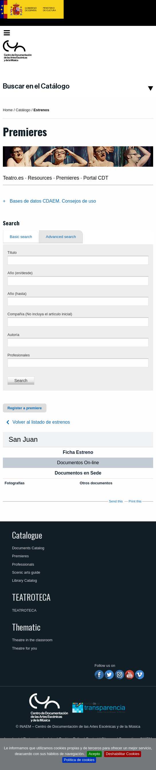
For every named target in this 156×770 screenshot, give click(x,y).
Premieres (20, 556)
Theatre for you (24, 648)
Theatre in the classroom (32, 640)
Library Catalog (24, 580)
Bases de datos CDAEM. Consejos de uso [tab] (53, 201)
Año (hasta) (16, 293)
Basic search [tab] (21, 237)
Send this (116, 501)
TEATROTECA (31, 597)
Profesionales (18, 355)
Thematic (26, 627)
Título (12, 252)
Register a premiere (24, 408)
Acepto (94, 754)
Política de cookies (79, 760)
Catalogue (27, 535)
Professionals (23, 564)
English (143, 32)
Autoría (13, 335)
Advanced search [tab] (61, 237)
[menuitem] (144, 33)
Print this (135, 501)
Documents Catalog (28, 548)
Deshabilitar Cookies (122, 754)
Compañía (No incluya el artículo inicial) (39, 314)
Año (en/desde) (20, 273)
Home (8, 110)
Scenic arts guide (26, 572)
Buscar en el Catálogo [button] (36, 86)
